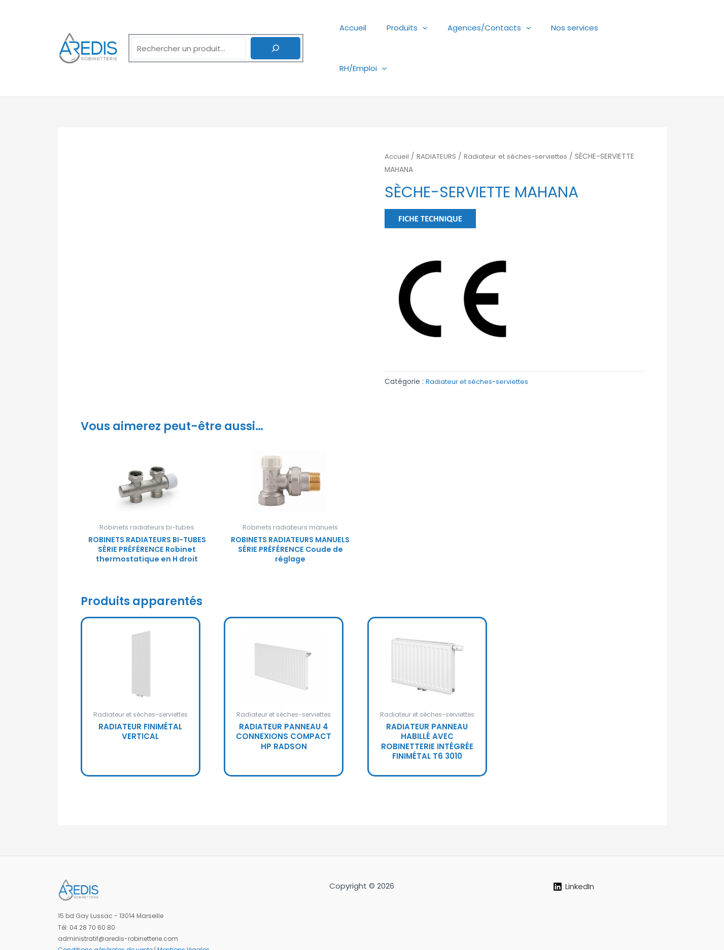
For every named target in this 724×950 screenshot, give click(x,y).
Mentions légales (183, 921)
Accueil (366, 27)
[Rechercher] (275, 28)
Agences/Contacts (492, 27)
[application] (431, 27)
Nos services (573, 27)
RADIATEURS (438, 116)
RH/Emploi (635, 27)
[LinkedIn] (573, 857)
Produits (415, 27)
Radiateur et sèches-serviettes (521, 116)
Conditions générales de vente (105, 921)
